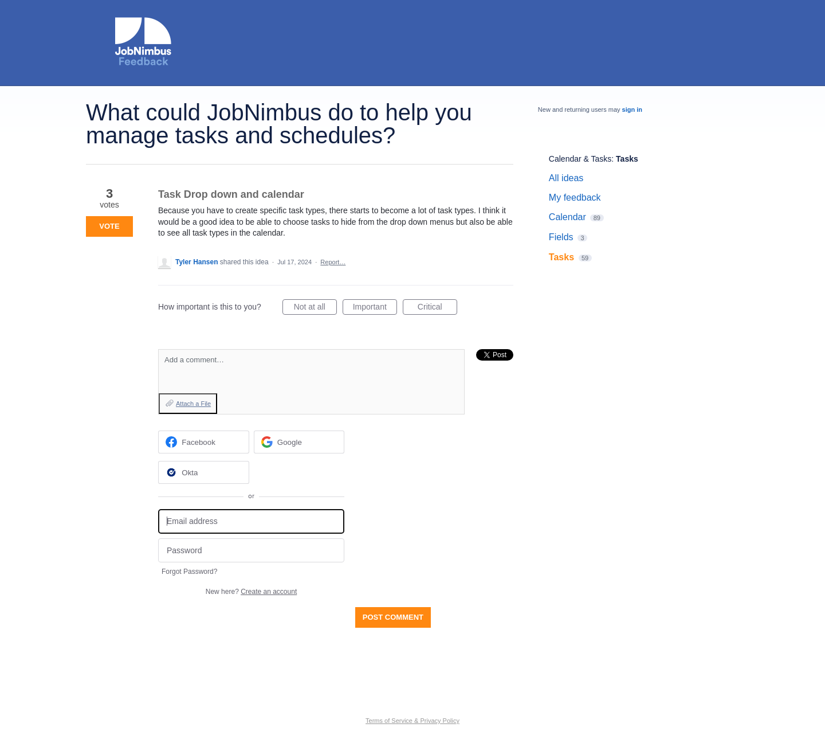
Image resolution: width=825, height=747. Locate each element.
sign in (632, 109)
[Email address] (251, 521)
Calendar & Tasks (580, 158)
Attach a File (193, 403)
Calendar (567, 217)
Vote (109, 226)
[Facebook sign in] (203, 442)
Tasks (627, 158)
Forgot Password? (189, 572)
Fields (561, 237)
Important (375, 308)
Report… (332, 262)
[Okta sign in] (203, 472)
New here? (251, 592)
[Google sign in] (299, 442)
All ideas (566, 178)
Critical (437, 308)
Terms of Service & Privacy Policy (412, 720)
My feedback (575, 197)
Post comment (393, 617)
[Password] (251, 550)
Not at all (315, 308)
